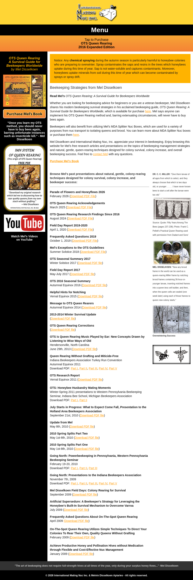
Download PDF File (83, 196)
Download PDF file (90, 263)
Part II (83, 368)
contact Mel (100, 154)
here (148, 111)
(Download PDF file (76, 521)
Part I (74, 368)
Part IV (103, 368)
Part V (113, 368)
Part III (93, 368)
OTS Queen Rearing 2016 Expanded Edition (96, 43)
